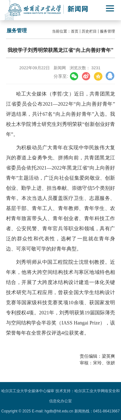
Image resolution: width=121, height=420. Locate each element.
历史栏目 (89, 31)
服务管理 (107, 31)
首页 (74, 31)
